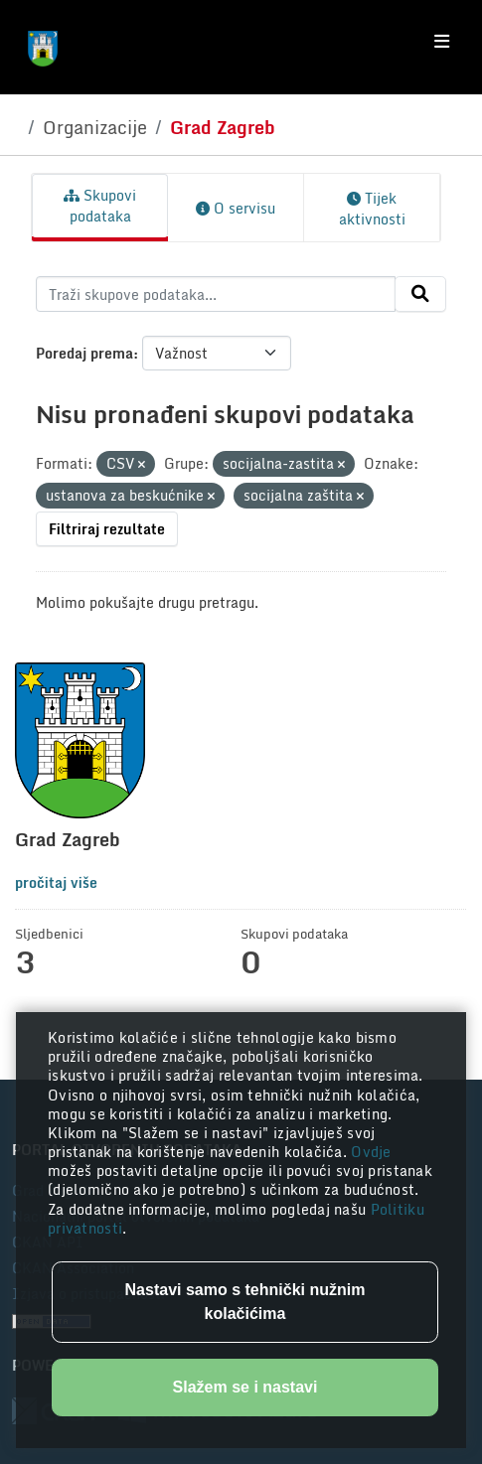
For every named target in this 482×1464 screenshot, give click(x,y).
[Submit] (420, 294)
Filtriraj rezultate (107, 528)
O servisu (235, 208)
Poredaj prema (84, 353)
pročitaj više (56, 882)
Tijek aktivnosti (372, 208)
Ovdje (371, 1151)
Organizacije (95, 127)
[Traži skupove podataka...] (216, 294)
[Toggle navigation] (441, 42)
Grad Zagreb (222, 127)
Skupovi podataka (100, 205)
